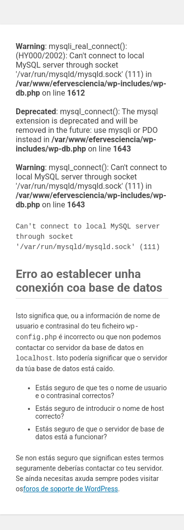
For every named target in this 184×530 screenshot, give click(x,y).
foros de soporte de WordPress (70, 489)
